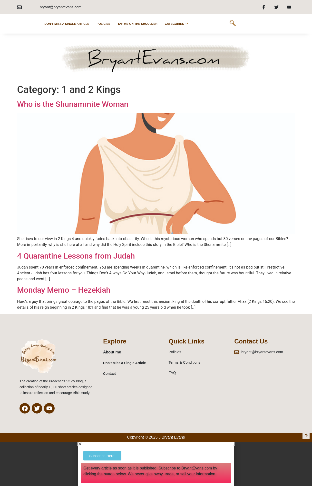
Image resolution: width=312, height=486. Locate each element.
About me (112, 352)
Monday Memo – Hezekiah (63, 290)
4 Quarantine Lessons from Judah (76, 256)
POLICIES (103, 24)
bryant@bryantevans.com (60, 7)
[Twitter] (276, 7)
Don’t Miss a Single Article (66, 24)
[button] (156, 444)
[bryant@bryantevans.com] (19, 7)
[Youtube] (289, 7)
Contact (109, 374)
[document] (156, 464)
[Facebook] (263, 7)
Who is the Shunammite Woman (72, 104)
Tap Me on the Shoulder (137, 24)
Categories (176, 24)
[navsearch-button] (232, 24)
